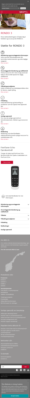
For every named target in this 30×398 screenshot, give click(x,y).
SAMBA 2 (3, 284)
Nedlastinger (5, 226)
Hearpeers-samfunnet (7, 347)
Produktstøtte (4, 299)
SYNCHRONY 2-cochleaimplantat (9, 290)
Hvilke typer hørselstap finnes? (9, 313)
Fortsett (23, 8)
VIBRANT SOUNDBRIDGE (7, 294)
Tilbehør (3, 215)
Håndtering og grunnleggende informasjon (10, 205)
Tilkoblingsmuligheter (8, 219)
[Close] (28, 383)
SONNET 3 (3, 282)
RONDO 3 (3, 280)
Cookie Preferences (24, 381)
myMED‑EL (3, 349)
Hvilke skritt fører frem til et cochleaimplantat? (13, 317)
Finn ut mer (5, 63)
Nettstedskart (4, 379)
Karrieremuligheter (6, 357)
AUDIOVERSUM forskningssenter (9, 345)
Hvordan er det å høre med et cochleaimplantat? (14, 328)
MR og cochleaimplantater (8, 334)
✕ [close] (28, 1)
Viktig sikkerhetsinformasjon (8, 301)
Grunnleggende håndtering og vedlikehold (10, 211)
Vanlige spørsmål (6, 230)
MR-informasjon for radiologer (9, 303)
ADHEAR (3, 285)
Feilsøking (4, 222)
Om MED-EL (5, 240)
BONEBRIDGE (4, 292)
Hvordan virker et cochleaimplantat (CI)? (11, 315)
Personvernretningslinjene (17, 379)
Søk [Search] (25, 367)
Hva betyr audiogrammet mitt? (9, 319)
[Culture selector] (11, 8)
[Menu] (2, 12)
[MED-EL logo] (24, 12)
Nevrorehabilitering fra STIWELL (9, 343)
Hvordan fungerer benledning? (9, 321)
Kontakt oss (4, 358)
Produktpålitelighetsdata (7, 336)
